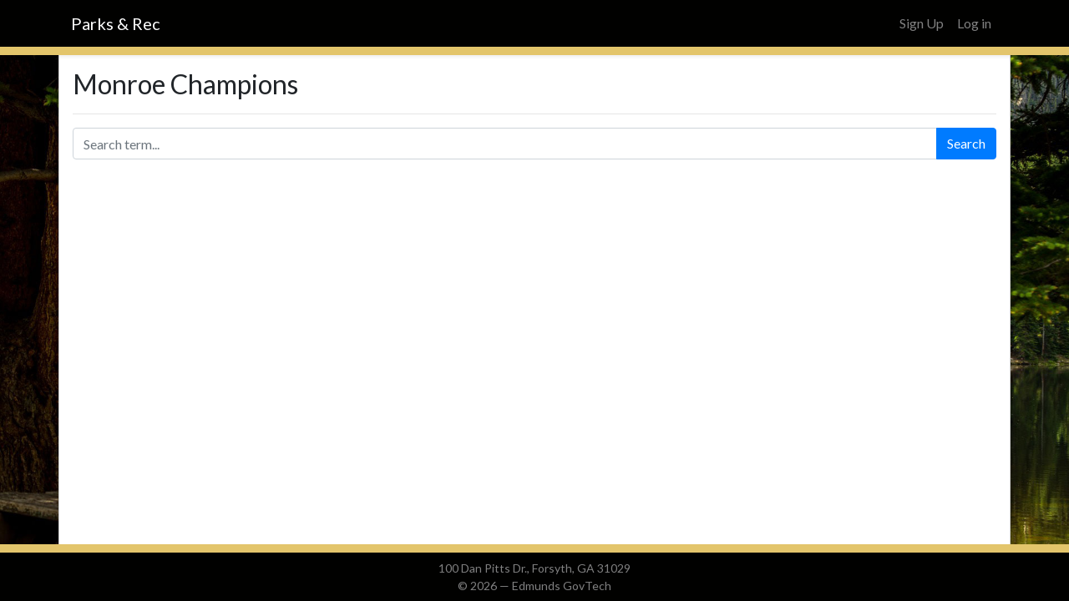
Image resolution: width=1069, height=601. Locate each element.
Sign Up (921, 23)
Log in (974, 23)
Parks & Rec (115, 23)
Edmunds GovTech (561, 585)
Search (966, 143)
